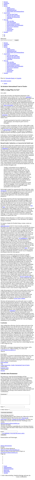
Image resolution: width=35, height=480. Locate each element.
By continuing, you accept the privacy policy (13, 435)
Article (5, 83)
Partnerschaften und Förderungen (15, 25)
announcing (3, 190)
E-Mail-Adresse (5, 411)
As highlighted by (23, 238)
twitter (7, 368)
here (32, 205)
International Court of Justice (22, 365)
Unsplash (19, 78)
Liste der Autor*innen (12, 14)
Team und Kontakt (11, 22)
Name (2, 408)
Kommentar (4, 394)
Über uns (6, 19)
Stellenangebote (11, 8)
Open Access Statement (12, 26)
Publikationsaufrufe (11, 10)
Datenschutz (7, 473)
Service (5, 6)
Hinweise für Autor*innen (13, 15)
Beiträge (6, 2)
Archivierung (10, 29)
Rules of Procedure (8, 105)
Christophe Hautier (10, 78)
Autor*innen (7, 13)
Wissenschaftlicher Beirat (13, 23)
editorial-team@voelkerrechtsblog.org (10, 425)
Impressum (9, 30)
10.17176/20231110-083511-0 (8, 350)
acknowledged (7, 129)
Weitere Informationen (6, 447)
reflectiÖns (9, 18)
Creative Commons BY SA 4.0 (8, 478)
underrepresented (5, 226)
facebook (3, 368)
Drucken (3, 370)
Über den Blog (10, 21)
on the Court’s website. (19, 298)
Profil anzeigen (4, 362)
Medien (5, 4)
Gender (13, 365)
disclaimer (5, 115)
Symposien (6, 3)
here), (26, 248)
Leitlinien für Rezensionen (13, 17)
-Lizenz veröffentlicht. (21, 478)
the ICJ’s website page (25, 276)
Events (8, 7)
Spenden (6, 32)
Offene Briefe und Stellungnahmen (15, 11)
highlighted (5, 148)
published (28, 97)
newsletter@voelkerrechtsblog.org (9, 454)
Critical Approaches (5, 365)
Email (2, 433)
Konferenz (9, 28)
